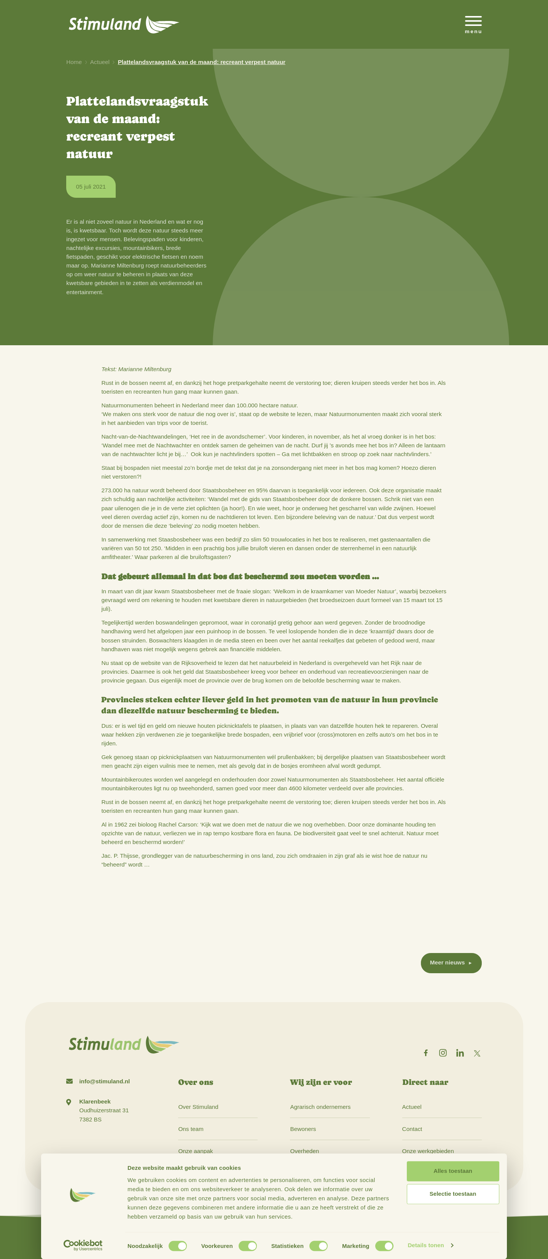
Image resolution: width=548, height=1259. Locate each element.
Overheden (304, 1151)
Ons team (190, 1129)
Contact (412, 1129)
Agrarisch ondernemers (320, 1107)
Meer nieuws (447, 962)
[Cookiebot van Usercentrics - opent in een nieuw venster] (82, 1245)
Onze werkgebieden (428, 1151)
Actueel (100, 62)
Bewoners (303, 1129)
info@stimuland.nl (104, 1081)
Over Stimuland (198, 1107)
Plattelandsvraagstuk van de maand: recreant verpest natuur (201, 62)
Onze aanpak (195, 1151)
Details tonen (426, 1245)
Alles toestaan (452, 1171)
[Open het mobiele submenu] (473, 24)
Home (74, 62)
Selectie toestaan (453, 1194)
